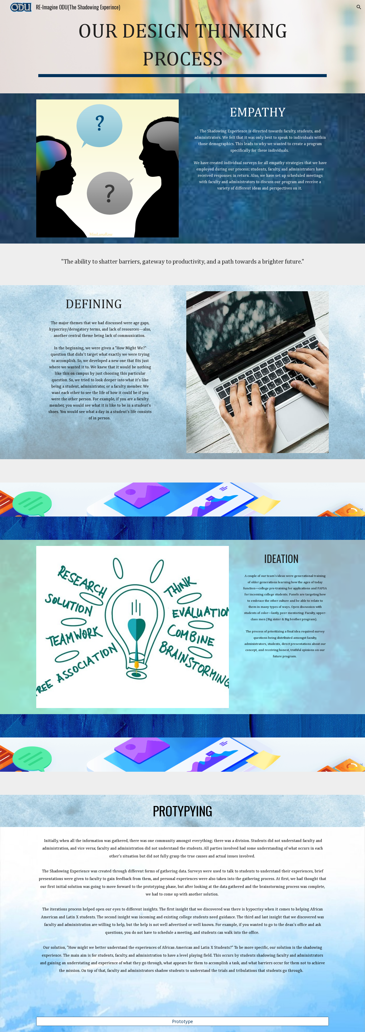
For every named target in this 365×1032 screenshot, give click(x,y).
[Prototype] (182, 1021)
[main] (182, 46)
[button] (359, 7)
